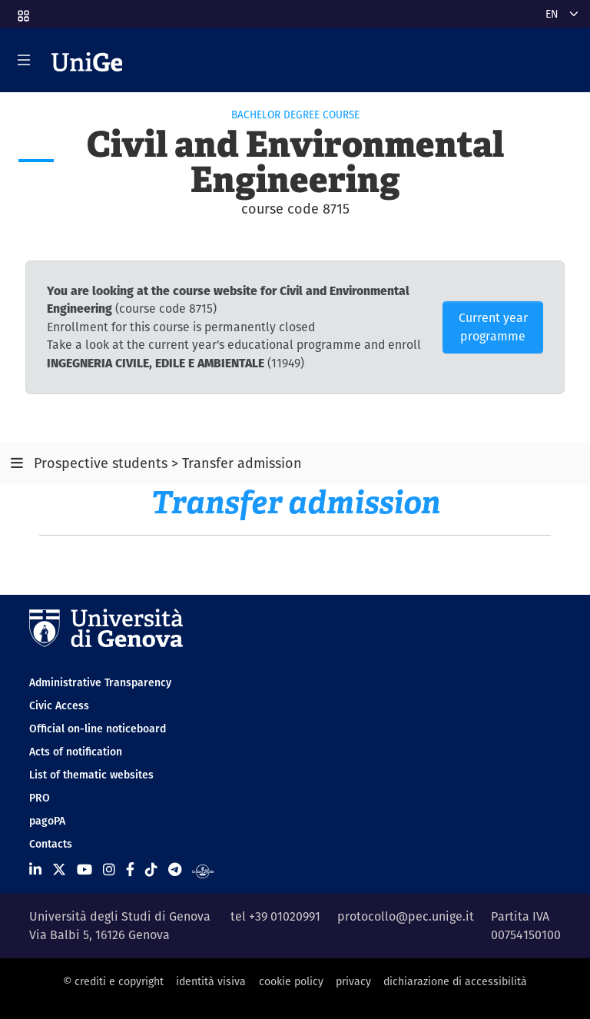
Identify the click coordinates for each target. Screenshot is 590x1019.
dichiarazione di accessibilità (455, 981)
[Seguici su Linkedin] (35, 869)
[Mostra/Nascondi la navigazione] (24, 60)
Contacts (50, 843)
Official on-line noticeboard (97, 728)
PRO (39, 797)
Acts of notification (75, 751)
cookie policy (291, 981)
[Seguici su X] (59, 869)
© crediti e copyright (113, 981)
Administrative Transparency (100, 682)
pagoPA (47, 820)
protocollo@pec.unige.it (405, 916)
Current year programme (493, 327)
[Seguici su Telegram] (174, 869)
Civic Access (59, 705)
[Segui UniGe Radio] (203, 869)
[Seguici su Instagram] (109, 869)
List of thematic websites (91, 774)
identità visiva (211, 981)
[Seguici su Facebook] (130, 869)
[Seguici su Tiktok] (151, 869)
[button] (22, 10)
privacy (353, 981)
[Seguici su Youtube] (84, 869)
